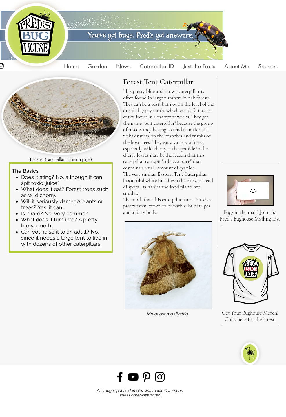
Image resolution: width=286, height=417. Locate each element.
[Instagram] (159, 376)
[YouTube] (133, 376)
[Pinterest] (146, 376)
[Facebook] (119, 376)
